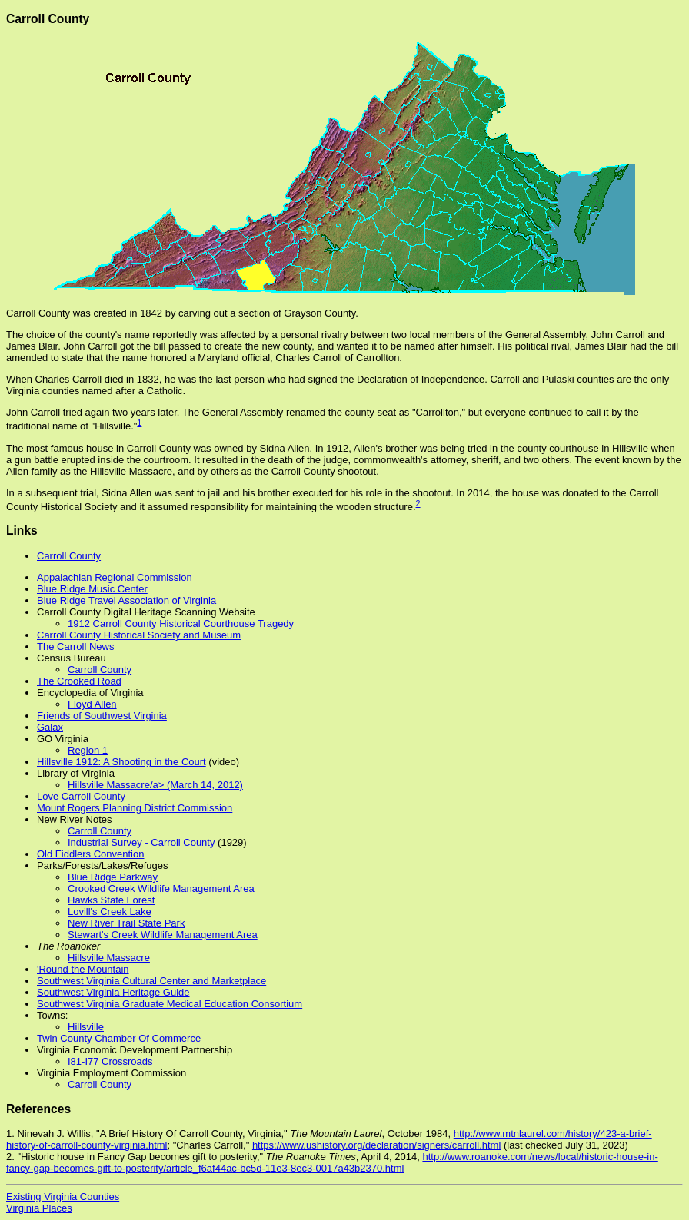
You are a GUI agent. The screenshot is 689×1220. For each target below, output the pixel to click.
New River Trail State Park (126, 923)
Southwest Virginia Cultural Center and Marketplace (151, 980)
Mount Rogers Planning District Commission (134, 808)
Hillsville (86, 1027)
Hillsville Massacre (109, 957)
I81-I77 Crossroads (110, 1061)
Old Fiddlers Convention (90, 854)
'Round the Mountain (83, 969)
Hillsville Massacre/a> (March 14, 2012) (155, 785)
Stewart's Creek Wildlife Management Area (163, 934)
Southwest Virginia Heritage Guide (113, 992)
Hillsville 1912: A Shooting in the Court (121, 761)
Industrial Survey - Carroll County (141, 842)
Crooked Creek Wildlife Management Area (161, 888)
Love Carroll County (81, 796)
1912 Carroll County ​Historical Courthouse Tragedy (181, 623)
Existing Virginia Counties (62, 1196)
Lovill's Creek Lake (109, 911)
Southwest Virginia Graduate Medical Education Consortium (169, 1003)
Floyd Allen (92, 704)
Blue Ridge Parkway (113, 877)
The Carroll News (75, 646)
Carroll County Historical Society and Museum (139, 635)
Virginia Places (39, 1208)
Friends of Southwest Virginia (102, 715)
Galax (50, 727)
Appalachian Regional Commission (114, 577)
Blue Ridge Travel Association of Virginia (126, 600)
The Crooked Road (79, 681)
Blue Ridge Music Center (92, 589)
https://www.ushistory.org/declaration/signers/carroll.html (376, 1145)
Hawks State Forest (111, 900)
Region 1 (88, 750)
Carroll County (69, 556)
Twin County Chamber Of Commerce (119, 1038)
